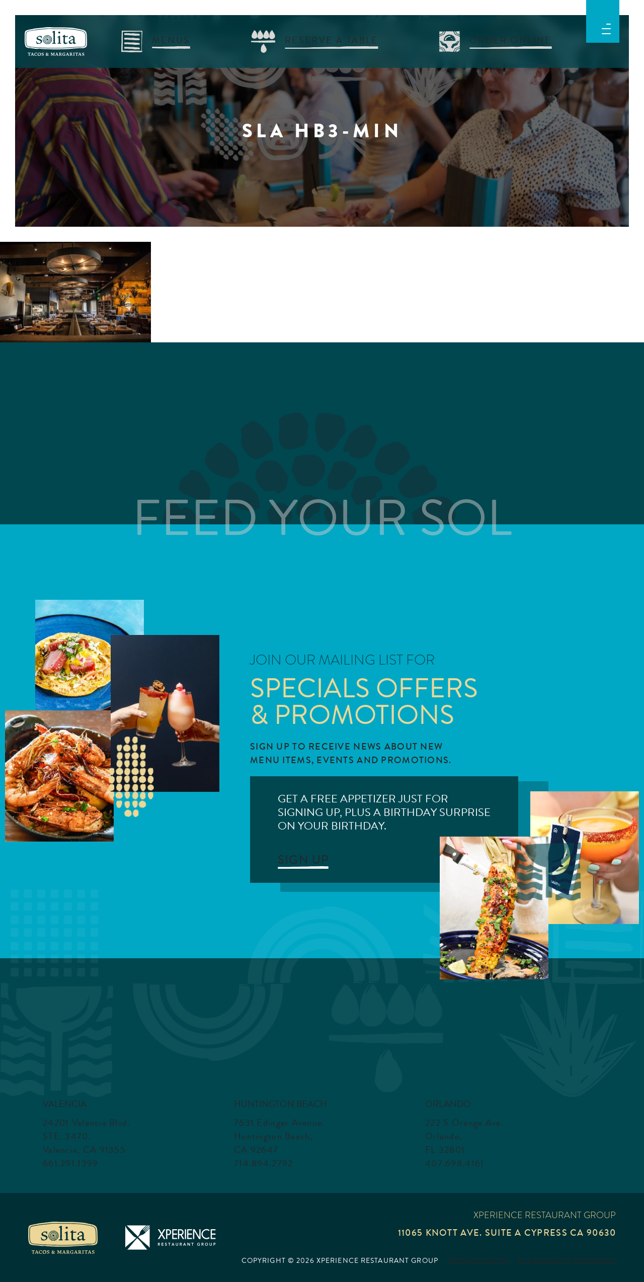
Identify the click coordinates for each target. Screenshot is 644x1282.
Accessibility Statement (566, 1261)
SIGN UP (303, 860)
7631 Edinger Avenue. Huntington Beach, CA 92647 (279, 1136)
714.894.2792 (263, 1163)
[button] (606, 27)
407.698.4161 (454, 1163)
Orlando (448, 1104)
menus (171, 40)
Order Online (510, 40)
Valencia (65, 1104)
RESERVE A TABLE (331, 40)
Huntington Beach (280, 1104)
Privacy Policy (479, 1261)
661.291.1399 (70, 1163)
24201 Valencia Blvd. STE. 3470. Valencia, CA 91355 (86, 1136)
